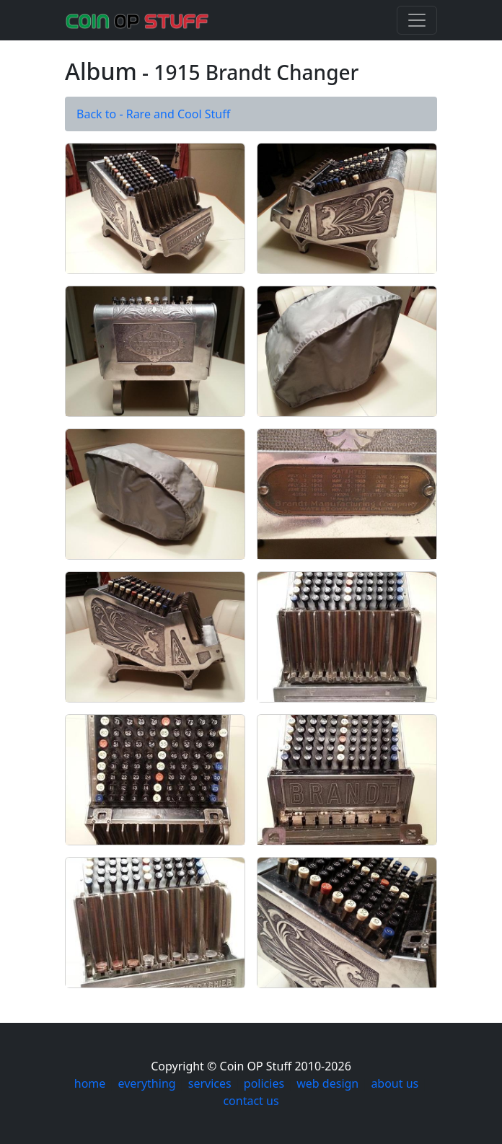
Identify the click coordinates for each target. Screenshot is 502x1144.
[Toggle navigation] (417, 20)
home (90, 1083)
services (210, 1083)
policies (264, 1083)
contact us (250, 1101)
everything (146, 1083)
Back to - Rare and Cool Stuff (153, 114)
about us (394, 1083)
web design (327, 1083)
